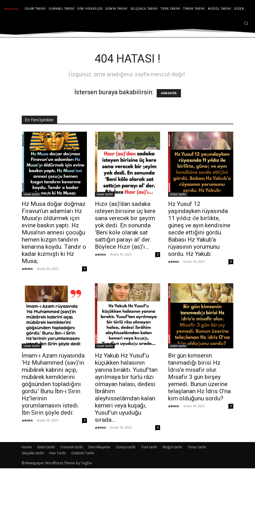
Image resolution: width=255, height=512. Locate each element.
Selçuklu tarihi (33, 453)
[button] (246, 23)
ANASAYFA (169, 93)
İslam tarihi (31, 194)
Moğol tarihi (172, 447)
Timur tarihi (197, 447)
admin (27, 268)
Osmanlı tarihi (71, 447)
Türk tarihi (149, 447)
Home (27, 447)
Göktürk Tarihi (82, 453)
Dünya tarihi (126, 447)
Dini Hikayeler (99, 447)
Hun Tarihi (57, 453)
